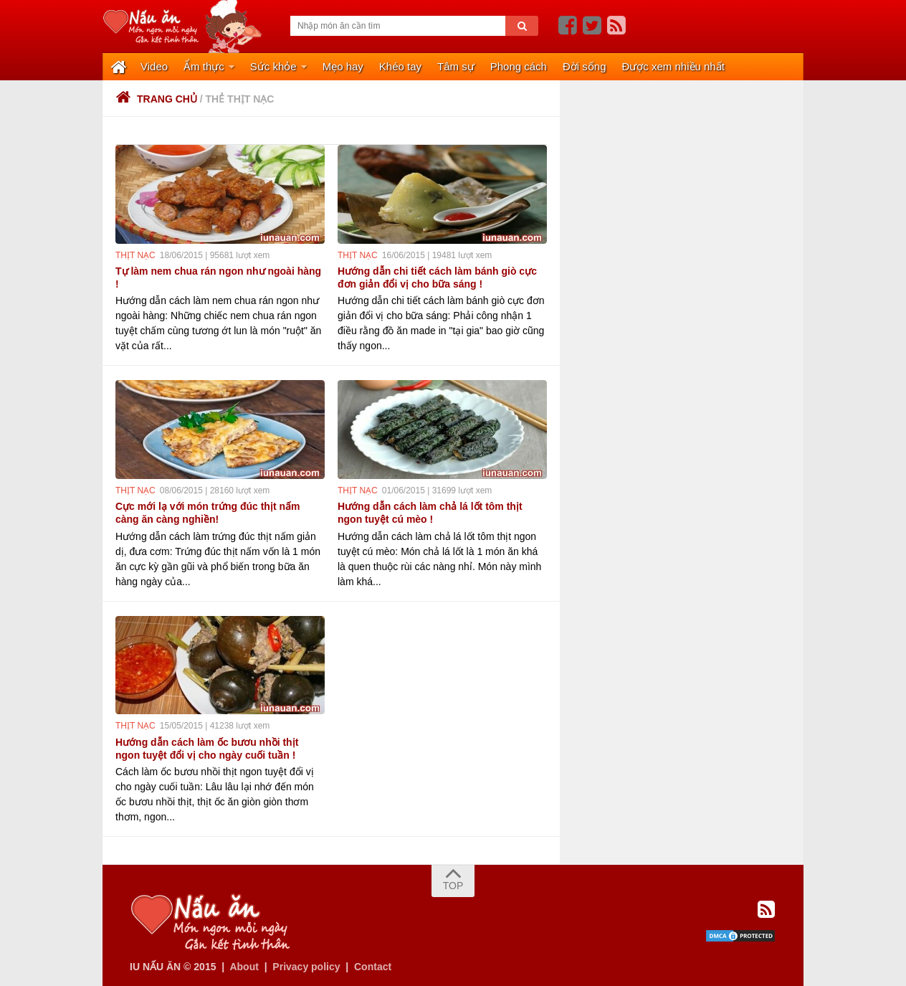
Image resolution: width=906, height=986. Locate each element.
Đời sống (584, 66)
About (243, 966)
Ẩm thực (203, 66)
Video (154, 66)
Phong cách (518, 66)
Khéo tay (400, 66)
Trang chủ (156, 99)
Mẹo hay (343, 66)
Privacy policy (306, 966)
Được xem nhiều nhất (673, 66)
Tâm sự (456, 66)
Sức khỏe (273, 66)
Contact (372, 966)
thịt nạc (135, 255)
